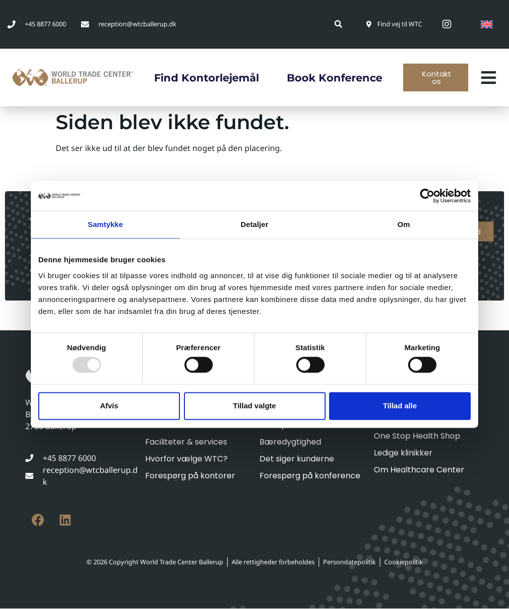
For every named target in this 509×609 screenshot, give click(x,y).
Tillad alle (400, 405)
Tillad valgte (254, 405)
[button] (338, 24)
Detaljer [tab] (254, 224)
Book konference (335, 77)
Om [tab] (403, 224)
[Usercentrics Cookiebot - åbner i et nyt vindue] (427, 195)
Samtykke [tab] (105, 224)
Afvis (109, 405)
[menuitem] (487, 24)
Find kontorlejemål (203, 77)
